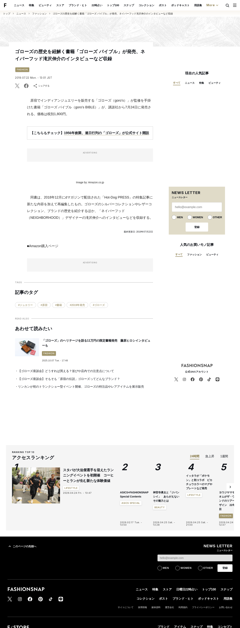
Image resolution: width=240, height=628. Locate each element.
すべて (176, 82)
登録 (197, 227)
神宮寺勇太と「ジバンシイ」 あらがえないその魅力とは (166, 496)
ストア (69, 5)
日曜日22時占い (187, 589)
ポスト (171, 5)
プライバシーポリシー (203, 607)
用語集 (207, 5)
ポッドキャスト (189, 5)
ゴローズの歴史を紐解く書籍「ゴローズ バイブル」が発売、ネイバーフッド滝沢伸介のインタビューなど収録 (113, 13)
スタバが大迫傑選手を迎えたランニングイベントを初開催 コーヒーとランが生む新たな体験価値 (88, 475)
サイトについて (126, 607)
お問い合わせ (225, 607)
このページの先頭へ (22, 546)
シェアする (41, 86)
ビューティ (54, 5)
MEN (180, 217)
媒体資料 (156, 607)
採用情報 (142, 607)
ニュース (28, 5)
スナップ (137, 5)
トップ (6, 13)
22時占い (105, 5)
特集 (40, 5)
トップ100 (122, 5)
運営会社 (169, 607)
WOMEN (198, 217)
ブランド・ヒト (86, 5)
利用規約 (183, 607)
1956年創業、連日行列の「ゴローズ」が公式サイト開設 (106, 133)
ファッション (39, 13)
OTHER (217, 217)
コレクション (155, 5)
